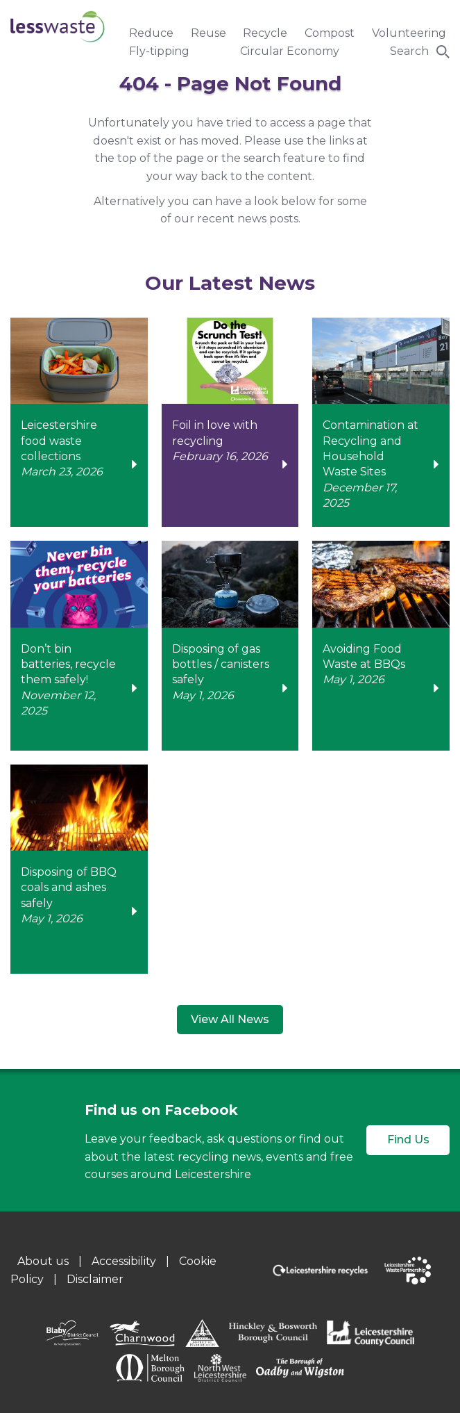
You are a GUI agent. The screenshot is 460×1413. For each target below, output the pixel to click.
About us (43, 1261)
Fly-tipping (159, 51)
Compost (330, 33)
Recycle (265, 33)
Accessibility (124, 1261)
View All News (230, 1019)
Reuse (208, 33)
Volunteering (409, 33)
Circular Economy (289, 51)
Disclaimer (95, 1279)
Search (409, 51)
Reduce (151, 33)
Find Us (408, 1139)
